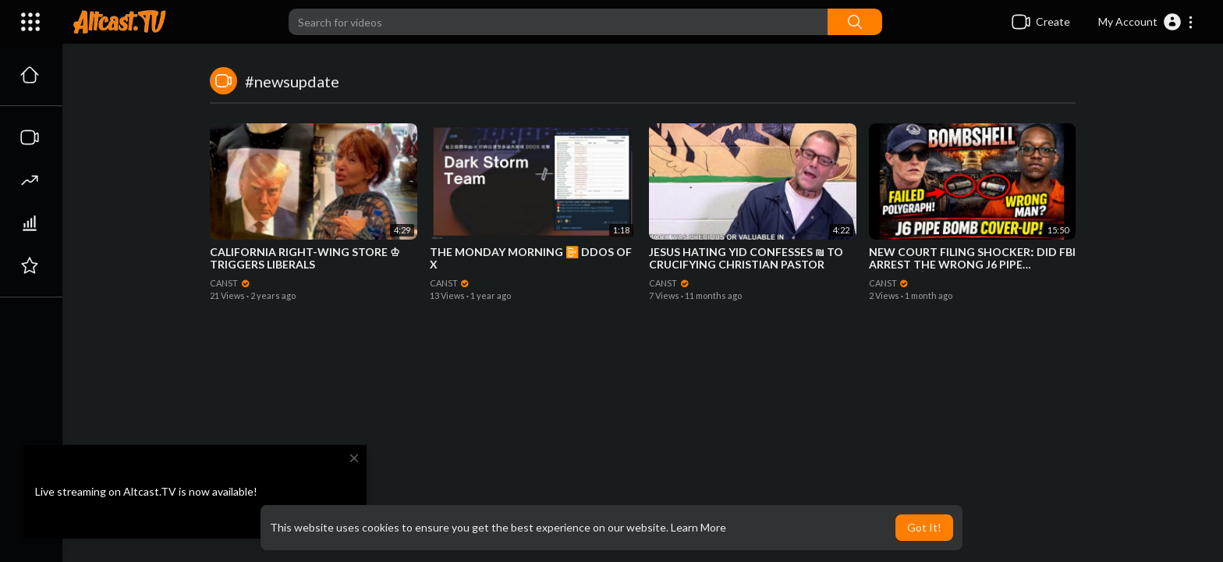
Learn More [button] (698, 527)
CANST (230, 283)
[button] (1146, 22)
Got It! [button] (924, 527)
